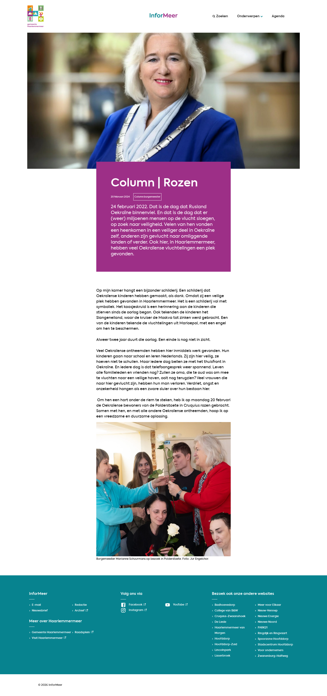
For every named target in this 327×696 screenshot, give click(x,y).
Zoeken (220, 16)
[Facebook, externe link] (133, 605)
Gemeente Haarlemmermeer (51, 632)
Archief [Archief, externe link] (81, 610)
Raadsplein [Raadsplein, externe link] (84, 632)
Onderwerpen (250, 16)
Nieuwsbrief (40, 610)
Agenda (278, 16)
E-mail (36, 605)
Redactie (81, 605)
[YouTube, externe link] (176, 605)
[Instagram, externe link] (134, 610)
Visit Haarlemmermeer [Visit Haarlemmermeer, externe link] (49, 638)
